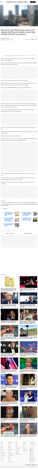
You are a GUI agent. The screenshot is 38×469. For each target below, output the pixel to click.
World (1, 446)
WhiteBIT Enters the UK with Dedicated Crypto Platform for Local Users (27, 220)
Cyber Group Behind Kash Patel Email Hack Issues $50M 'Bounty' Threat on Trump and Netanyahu (9, 421)
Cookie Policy (17, 452)
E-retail (9, 446)
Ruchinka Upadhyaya (5, 38)
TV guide (7, 105)
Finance (9, 452)
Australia (24, 446)
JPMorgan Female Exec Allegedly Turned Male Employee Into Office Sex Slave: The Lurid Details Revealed (28, 389)
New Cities (9, 460)
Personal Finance (3, 454)
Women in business (11, 457)
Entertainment (3, 457)
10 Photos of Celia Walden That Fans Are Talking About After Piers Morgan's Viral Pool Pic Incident (9, 340)
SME (1, 452)
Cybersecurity (10, 454)
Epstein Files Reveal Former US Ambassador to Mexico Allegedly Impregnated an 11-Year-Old (28, 438)
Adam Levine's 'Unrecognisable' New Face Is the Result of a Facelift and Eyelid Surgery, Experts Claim (9, 389)
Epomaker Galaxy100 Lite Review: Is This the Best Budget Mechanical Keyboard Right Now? (8, 221)
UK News (2, 448)
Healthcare (9, 449)
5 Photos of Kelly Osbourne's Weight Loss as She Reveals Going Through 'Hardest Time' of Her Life (28, 372)
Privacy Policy (17, 451)
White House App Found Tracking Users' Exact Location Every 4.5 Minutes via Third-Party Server (28, 307)
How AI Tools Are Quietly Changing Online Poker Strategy (8, 226)
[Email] (34, 39)
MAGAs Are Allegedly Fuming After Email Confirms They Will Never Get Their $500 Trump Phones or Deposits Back (8, 291)
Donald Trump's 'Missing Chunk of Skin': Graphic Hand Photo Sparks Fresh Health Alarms (8, 307)
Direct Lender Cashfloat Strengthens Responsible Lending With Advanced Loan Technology (27, 216)
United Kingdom (25, 451)
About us (16, 446)
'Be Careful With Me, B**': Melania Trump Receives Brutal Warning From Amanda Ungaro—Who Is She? (27, 421)
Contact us (16, 448)
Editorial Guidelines (28, 235)
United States (25, 452)
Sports (2, 460)
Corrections (17, 454)
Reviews (2, 462)
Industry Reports (10, 463)
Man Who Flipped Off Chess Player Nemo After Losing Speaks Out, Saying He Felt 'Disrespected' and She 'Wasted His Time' (27, 324)
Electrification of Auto (11, 451)
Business (2, 451)
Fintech (9, 462)
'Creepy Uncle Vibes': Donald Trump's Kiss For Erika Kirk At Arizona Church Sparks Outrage (28, 405)
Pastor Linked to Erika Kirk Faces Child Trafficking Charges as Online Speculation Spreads (28, 291)
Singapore (24, 449)
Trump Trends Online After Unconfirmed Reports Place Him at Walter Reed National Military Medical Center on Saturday (9, 356)
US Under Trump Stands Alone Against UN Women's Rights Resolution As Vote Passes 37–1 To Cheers (28, 356)
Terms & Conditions (18, 449)
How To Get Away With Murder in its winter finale (17, 60)
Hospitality (9, 448)
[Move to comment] (36, 39)
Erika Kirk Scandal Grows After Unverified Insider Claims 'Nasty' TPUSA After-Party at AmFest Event (9, 372)
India (23, 448)
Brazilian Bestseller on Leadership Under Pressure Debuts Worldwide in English (9, 216)
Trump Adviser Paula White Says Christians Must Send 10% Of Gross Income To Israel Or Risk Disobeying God (9, 405)
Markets (2, 449)
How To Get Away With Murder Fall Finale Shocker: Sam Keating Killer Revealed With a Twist (19, 204)
